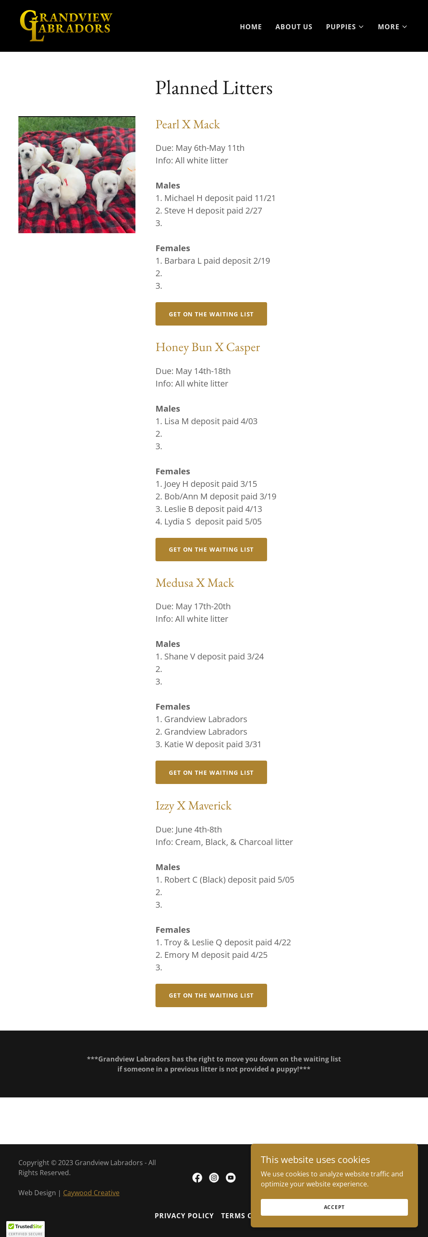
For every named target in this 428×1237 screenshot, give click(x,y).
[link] (66, 25)
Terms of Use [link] (247, 1215)
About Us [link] (294, 26)
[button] (345, 27)
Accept (334, 1224)
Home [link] (251, 26)
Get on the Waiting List (211, 314)
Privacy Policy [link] (184, 1215)
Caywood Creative (91, 1192)
